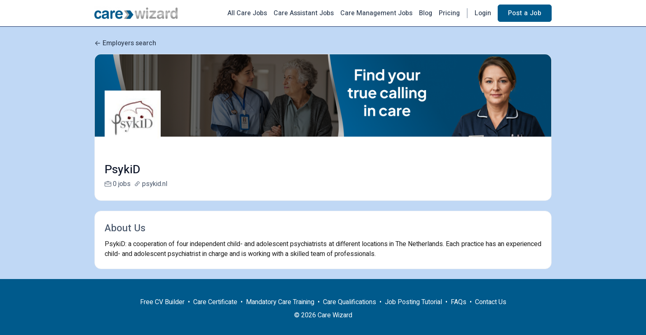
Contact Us (490, 312)
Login (483, 13)
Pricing (449, 13)
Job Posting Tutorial (413, 312)
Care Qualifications (349, 312)
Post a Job (524, 13)
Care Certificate (215, 312)
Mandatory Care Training (280, 312)
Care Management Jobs (376, 13)
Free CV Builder (162, 312)
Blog (425, 13)
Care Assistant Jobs (304, 13)
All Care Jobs (247, 13)
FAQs (458, 312)
